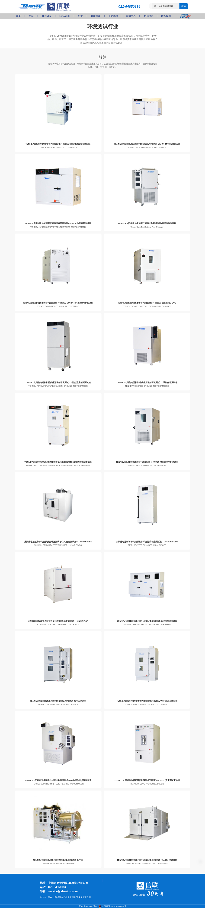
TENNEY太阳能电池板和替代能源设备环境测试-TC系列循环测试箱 (146, 382)
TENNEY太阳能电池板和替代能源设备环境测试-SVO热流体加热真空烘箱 (58, 780)
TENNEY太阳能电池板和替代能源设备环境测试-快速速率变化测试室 (147, 462)
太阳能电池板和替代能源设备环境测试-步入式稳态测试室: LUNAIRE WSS (58, 542)
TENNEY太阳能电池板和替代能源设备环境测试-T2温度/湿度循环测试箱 (57, 382)
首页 (18, 16)
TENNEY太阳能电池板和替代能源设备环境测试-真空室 (58, 860)
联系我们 (165, 16)
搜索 (183, 6)
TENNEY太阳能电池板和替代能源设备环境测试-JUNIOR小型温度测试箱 (58, 223)
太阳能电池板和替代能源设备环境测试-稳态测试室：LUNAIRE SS (58, 621)
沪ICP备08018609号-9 (88, 906)
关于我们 (148, 16)
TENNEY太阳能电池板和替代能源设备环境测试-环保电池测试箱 (147, 223)
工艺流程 (113, 16)
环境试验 (95, 16)
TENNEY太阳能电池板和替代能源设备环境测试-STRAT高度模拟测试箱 (58, 143)
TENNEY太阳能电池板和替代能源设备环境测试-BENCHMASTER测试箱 (147, 143)
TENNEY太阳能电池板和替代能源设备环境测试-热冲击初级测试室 (147, 621)
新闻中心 (130, 16)
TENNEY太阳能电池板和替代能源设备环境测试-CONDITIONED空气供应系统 (58, 303)
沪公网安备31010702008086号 (114, 906)
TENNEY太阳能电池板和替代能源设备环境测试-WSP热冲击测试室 (147, 700)
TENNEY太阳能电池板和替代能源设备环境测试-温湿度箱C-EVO (147, 303)
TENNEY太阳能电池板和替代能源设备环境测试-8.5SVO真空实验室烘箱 (147, 780)
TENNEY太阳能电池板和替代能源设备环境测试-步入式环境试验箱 (147, 860)
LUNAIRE (64, 16)
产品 (31, 16)
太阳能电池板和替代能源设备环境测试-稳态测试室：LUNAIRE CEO (147, 542)
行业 (80, 16)
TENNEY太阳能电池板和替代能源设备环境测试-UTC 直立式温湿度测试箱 (58, 462)
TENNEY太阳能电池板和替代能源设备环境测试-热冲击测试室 (58, 700)
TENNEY (46, 16)
